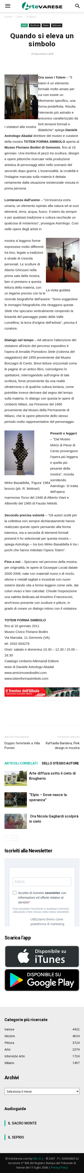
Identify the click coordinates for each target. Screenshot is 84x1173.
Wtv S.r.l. (38, 1158)
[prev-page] (7, 838)
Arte (19, 17)
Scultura (31, 17)
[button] (7, 6)
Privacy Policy (59, 1167)
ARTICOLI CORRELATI (20, 763)
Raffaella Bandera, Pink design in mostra (63, 745)
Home (8, 17)
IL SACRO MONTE (22, 1123)
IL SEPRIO (16, 1137)
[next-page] (14, 838)
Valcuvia (56, 25)
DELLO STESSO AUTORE (60, 763)
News (46, 25)
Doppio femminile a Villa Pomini (22, 745)
